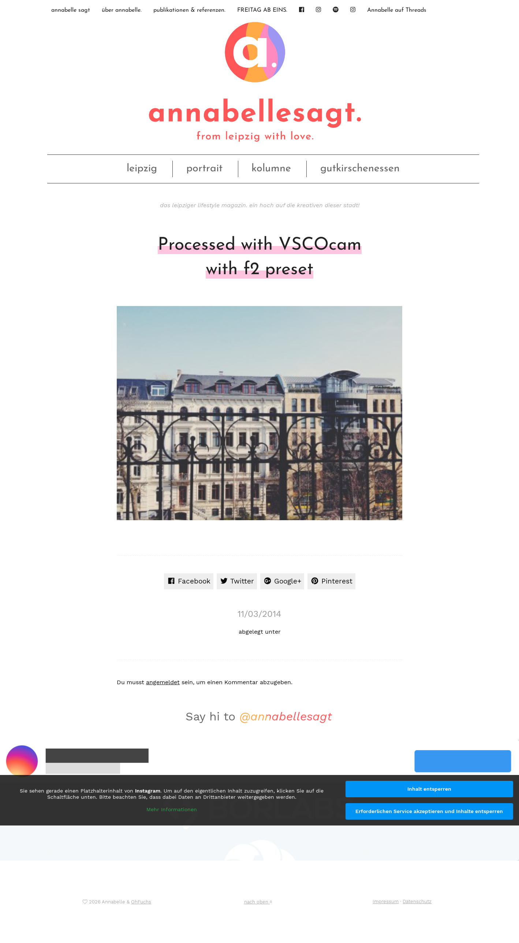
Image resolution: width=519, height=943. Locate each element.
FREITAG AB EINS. (262, 10)
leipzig (142, 168)
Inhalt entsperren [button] (429, 789)
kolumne (271, 168)
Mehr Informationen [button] (171, 809)
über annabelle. (122, 10)
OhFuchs (141, 902)
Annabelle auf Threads (396, 10)
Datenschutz (417, 901)
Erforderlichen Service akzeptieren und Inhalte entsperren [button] (429, 811)
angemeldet (163, 682)
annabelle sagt (70, 10)
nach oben (258, 902)
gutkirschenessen (360, 168)
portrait (204, 168)
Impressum (386, 901)
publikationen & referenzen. (189, 10)
